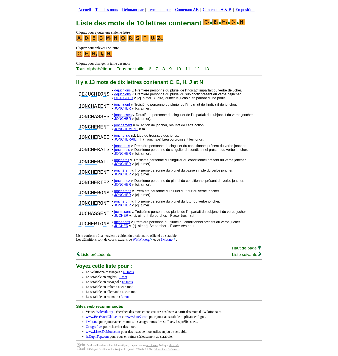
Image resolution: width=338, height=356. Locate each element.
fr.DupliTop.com (97, 336)
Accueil (84, 9)
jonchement (123, 125)
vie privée (174, 345)
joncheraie (122, 135)
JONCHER (122, 108)
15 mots (127, 282)
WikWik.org (141, 239)
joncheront (122, 201)
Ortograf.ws (94, 326)
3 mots (125, 297)
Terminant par (159, 9)
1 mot (123, 277)
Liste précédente (94, 254)
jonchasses (122, 115)
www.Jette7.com (136, 317)
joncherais (122, 146)
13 (206, 68)
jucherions (122, 222)
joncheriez (122, 181)
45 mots (128, 272)
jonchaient (122, 104)
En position (245, 9)
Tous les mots (106, 9)
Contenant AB (187, 9)
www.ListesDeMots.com (103, 331)
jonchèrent (122, 170)
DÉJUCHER (123, 98)
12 (197, 68)
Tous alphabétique (94, 68)
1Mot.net (167, 239)
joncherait (121, 160)
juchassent (122, 212)
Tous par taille (130, 68)
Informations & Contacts (166, 349)
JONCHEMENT (126, 129)
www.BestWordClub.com (103, 317)
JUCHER (121, 215)
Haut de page (246, 248)
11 (187, 68)
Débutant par (133, 9)
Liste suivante (246, 254)
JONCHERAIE (125, 139)
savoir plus (152, 345)
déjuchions (122, 90)
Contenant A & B (217, 9)
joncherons (122, 191)
